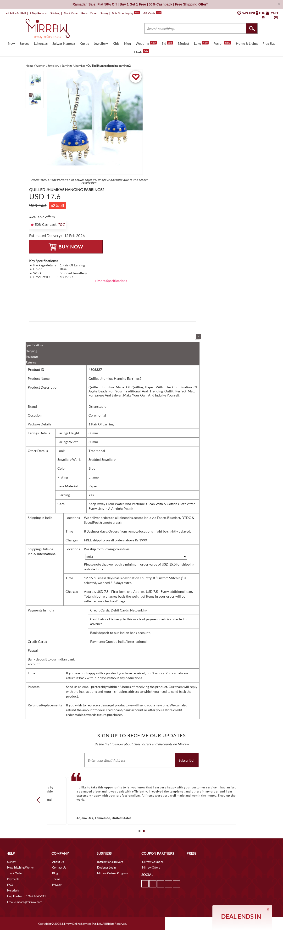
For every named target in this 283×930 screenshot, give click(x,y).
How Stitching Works (20, 867)
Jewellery (101, 43)
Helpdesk (13, 890)
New (11, 43)
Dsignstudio (97, 406)
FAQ (10, 884)
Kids (116, 43)
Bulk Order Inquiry (122, 13)
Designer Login (106, 867)
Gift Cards (152, 13)
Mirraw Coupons (152, 862)
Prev (39, 800)
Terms (56, 879)
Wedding (146, 43)
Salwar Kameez (63, 43)
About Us (58, 862)
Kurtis (84, 43)
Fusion (222, 43)
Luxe (201, 43)
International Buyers (110, 862)
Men (127, 43)
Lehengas (41, 43)
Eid (167, 43)
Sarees (24, 43)
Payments (32, 356)
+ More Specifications (111, 281)
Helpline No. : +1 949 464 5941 (26, 896)
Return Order (89, 13)
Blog (55, 873)
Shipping (31, 351)
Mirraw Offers (151, 867)
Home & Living (247, 43)
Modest (183, 43)
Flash (141, 51)
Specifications (34, 345)
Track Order (71, 13)
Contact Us (59, 867)
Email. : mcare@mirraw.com (24, 902)
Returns (31, 362)
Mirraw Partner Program (112, 873)
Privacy (56, 884)
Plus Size (268, 43)
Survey (104, 13)
